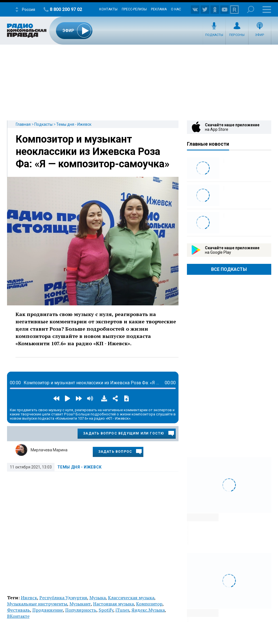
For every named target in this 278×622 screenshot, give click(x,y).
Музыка (97, 597)
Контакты (108, 9)
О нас (176, 9)
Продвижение (47, 610)
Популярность (80, 610)
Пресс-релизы (134, 9)
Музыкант (80, 604)
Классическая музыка (131, 597)
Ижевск (29, 597)
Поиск (250, 9)
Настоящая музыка (113, 604)
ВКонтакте (18, 616)
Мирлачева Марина (49, 450)
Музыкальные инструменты (37, 604)
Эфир (259, 35)
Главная (23, 124)
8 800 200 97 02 (66, 9)
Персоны (237, 35)
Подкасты (214, 35)
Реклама (159, 9)
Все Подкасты (229, 269)
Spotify (106, 610)
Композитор (149, 604)
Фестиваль (18, 610)
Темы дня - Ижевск (73, 124)
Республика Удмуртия (63, 597)
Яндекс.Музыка (148, 610)
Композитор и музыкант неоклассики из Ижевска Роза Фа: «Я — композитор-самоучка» (92, 151)
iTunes (122, 610)
